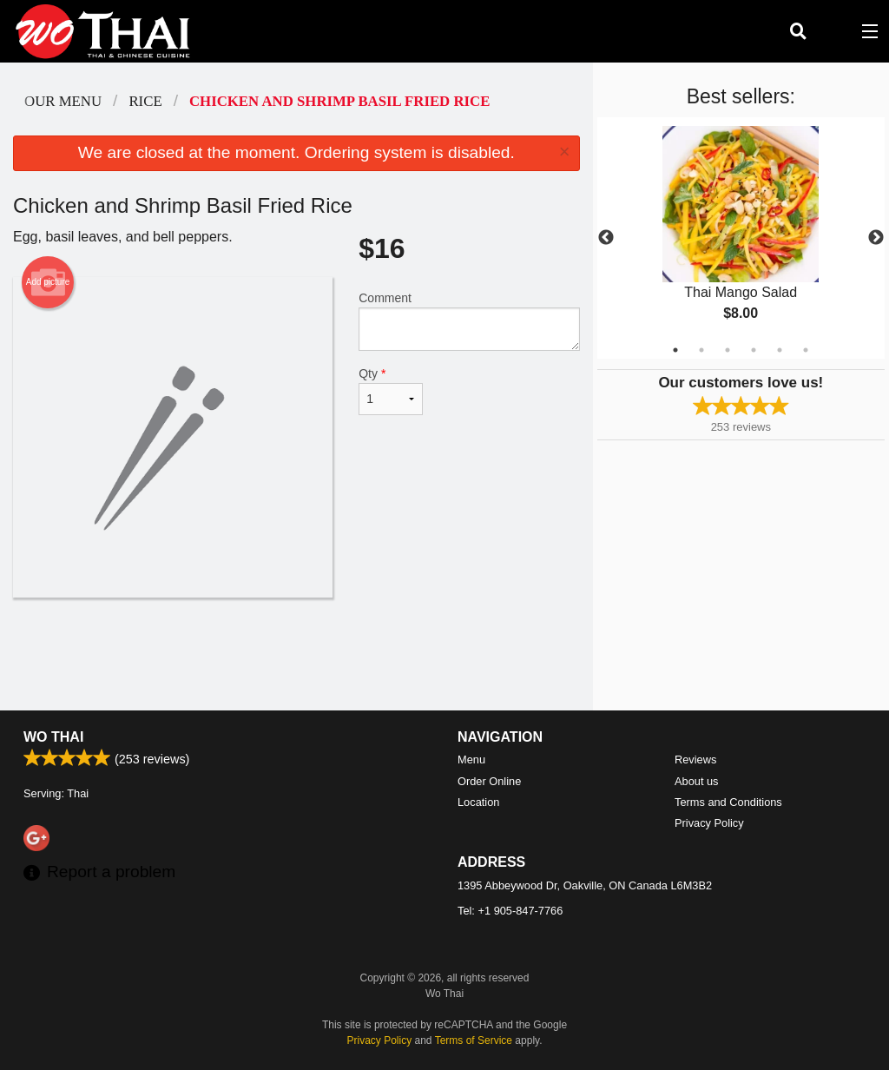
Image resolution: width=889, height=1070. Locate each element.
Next (876, 238)
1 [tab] (675, 350)
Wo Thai (53, 737)
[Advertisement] (296, 654)
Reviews (695, 759)
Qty (391, 391)
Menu (471, 759)
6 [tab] (805, 350)
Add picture (48, 282)
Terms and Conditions (728, 802)
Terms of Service (473, 1040)
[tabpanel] (741, 238)
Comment (469, 321)
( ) (833, 31)
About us (697, 781)
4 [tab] (753, 350)
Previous (606, 238)
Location (478, 802)
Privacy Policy (709, 822)
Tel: (510, 910)
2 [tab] (701, 350)
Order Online (489, 781)
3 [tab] (727, 350)
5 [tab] (779, 350)
